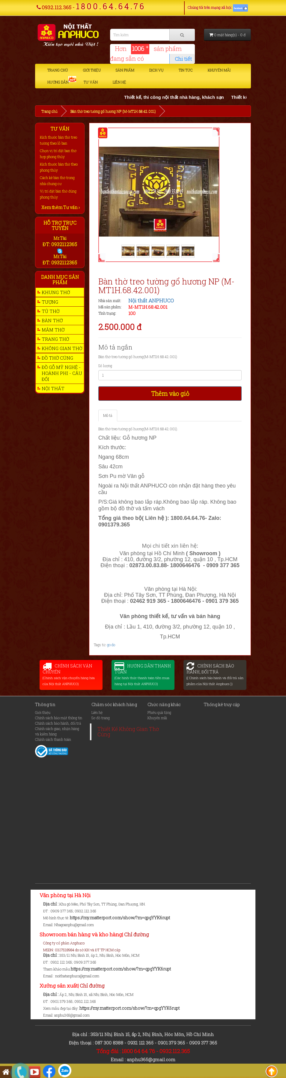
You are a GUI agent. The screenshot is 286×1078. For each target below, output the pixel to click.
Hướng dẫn (58, 82)
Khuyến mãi (219, 70)
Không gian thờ (62, 348)
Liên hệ (119, 82)
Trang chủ (57, 70)
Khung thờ (56, 292)
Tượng (50, 302)
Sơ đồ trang (100, 717)
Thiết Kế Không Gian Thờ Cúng (128, 732)
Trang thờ (55, 339)
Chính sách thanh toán (53, 739)
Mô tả (107, 415)
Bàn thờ (52, 320)
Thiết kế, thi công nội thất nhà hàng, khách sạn (183, 97)
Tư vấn (91, 82)
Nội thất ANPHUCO (151, 300)
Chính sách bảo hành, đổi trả (58, 723)
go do (111, 644)
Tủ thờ (50, 311)
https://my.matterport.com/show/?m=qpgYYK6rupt (120, 917)
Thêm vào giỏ (170, 393)
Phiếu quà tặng (159, 712)
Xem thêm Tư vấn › (60, 207)
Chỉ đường (136, 934)
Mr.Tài (60, 238)
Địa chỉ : (51, 904)
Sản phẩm (125, 70)
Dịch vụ (156, 70)
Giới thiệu (92, 70)
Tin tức (186, 70)
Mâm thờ (53, 330)
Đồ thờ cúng (57, 358)
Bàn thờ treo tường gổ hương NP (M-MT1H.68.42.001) (113, 111)
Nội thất (53, 388)
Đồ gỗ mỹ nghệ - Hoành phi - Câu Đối (62, 373)
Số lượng (105, 365)
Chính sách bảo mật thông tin (58, 717)
